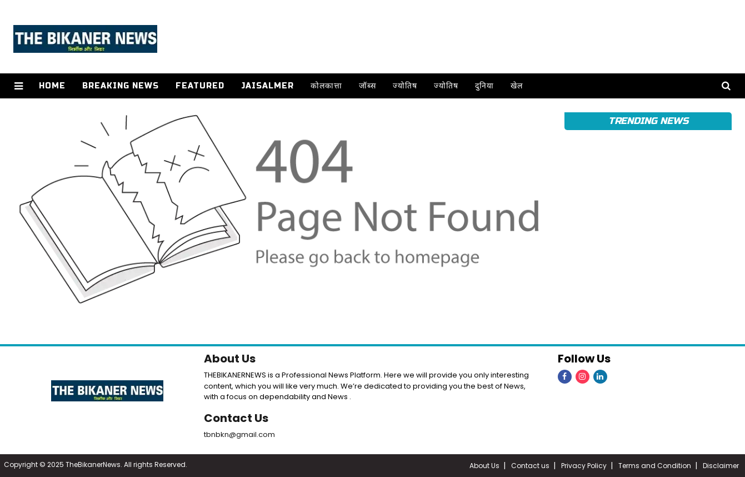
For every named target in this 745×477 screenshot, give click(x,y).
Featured (200, 86)
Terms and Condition (654, 465)
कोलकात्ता (326, 86)
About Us (230, 358)
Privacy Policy (584, 465)
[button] (18, 86)
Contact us (530, 465)
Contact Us (236, 418)
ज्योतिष (405, 86)
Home (52, 86)
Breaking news (120, 86)
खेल (517, 86)
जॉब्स (367, 86)
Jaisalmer (267, 86)
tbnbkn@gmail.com (239, 434)
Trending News (648, 121)
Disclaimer (721, 465)
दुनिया (484, 86)
